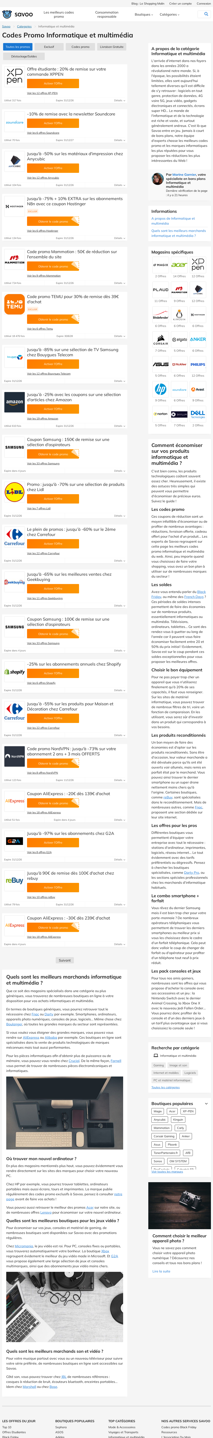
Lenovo (46, 1212)
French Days (194, 597)
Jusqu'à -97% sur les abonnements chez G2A (70, 833)
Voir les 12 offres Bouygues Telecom (49, 373)
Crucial (74, 1061)
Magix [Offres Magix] (158, 1111)
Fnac (35, 1014)
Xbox (105, 1251)
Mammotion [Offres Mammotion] (162, 1128)
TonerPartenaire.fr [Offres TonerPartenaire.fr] (166, 1153)
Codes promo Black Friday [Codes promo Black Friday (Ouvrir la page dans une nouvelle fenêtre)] (178, 1427)
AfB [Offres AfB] (188, 1153)
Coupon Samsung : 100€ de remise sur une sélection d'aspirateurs (68, 621)
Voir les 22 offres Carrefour (43, 553)
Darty (49, 1014)
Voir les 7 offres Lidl (39, 508)
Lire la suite (161, 1271)
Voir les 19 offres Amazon (42, 418)
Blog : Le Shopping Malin (147, 3)
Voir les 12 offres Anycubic (43, 177)
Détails (119, 100)
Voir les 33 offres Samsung (43, 463)
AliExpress (31, 1037)
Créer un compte (180, 3)
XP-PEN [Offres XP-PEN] (188, 1111)
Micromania (24, 1246)
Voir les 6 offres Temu (40, 328)
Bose (53, 1387)
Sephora (61, 1427)
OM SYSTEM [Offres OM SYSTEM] (178, 1161)
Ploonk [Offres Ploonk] (172, 1144)
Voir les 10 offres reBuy (41, 897)
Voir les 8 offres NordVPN (42, 772)
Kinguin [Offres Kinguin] (178, 1119)
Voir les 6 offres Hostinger (42, 230)
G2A (114, 1256)
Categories (24, 26)
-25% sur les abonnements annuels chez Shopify (74, 664)
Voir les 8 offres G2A (39, 852)
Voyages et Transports (123, 1432)
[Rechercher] (198, 14)
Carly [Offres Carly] (180, 1128)
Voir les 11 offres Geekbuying (45, 598)
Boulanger (14, 1024)
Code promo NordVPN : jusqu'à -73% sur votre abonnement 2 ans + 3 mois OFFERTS (71, 751)
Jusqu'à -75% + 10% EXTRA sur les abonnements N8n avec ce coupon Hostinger (75, 201)
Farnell (116, 1061)
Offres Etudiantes (14, 1432)
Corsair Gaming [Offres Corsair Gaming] (164, 1136)
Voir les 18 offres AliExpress (44, 812)
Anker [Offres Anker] (186, 1136)
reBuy (167, 797)
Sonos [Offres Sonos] (158, 1161)
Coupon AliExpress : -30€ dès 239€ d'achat (68, 918)
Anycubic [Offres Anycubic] (160, 1119)
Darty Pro (191, 872)
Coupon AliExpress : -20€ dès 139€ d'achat (68, 793)
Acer (90, 1207)
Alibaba (51, 1037)
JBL (64, 1377)
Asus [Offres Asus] (157, 1144)
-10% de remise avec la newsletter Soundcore (71, 113)
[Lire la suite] (205, 1103)
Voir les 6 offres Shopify (41, 682)
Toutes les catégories (165, 1087)
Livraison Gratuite (112, 47)
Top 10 (6, 1427)
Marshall (29, 1387)
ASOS (59, 1432)
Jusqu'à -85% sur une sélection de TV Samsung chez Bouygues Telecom (72, 352)
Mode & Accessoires (121, 1427)
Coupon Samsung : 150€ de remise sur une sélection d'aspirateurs (68, 442)
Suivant (65, 960)
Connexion (204, 3)
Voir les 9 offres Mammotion (44, 275)
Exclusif (49, 47)
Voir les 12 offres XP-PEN (42, 93)
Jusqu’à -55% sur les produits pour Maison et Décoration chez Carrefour (70, 706)
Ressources (169, 1432)
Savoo (6, 26)
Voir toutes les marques (167, 1171)
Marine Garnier (184, 174)
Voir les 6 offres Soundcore (43, 132)
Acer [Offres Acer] (172, 1111)
